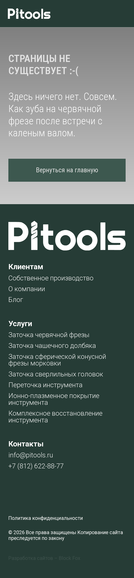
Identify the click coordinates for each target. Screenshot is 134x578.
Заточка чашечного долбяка (52, 345)
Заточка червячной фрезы (49, 335)
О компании (26, 289)
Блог (15, 300)
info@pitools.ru (30, 455)
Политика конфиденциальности (45, 518)
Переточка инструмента (45, 385)
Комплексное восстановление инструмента (55, 416)
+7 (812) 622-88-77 (36, 466)
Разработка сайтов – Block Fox (44, 558)
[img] (116, 14)
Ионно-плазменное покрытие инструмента (53, 399)
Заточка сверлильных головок (55, 374)
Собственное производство (51, 278)
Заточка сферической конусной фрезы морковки (57, 360)
